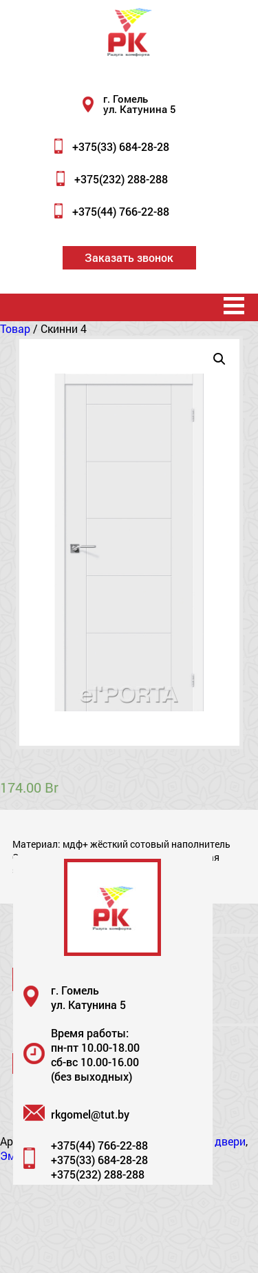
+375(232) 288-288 (121, 179)
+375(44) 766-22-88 (120, 211)
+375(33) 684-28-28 (120, 146)
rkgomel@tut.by (90, 1114)
